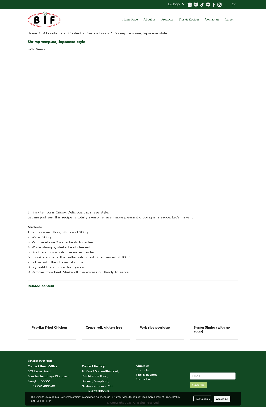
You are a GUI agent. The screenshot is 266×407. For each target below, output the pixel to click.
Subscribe (198, 385)
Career (229, 19)
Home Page (130, 19)
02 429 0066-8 (98, 391)
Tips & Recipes (189, 19)
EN (231, 4)
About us (150, 19)
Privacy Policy (172, 396)
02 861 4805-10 (44, 386)
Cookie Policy (44, 400)
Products (167, 19)
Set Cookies (203, 398)
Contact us (212, 19)
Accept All (222, 398)
